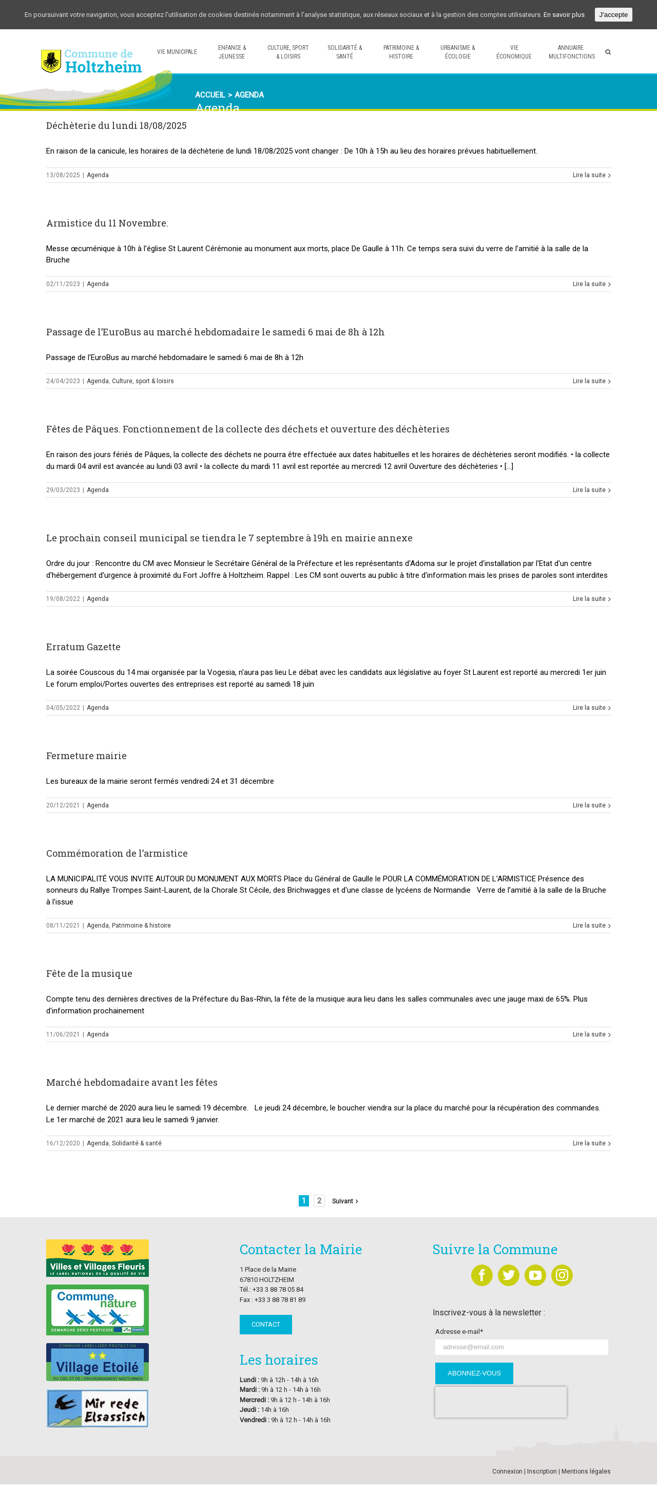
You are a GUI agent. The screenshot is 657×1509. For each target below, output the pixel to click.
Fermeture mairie (86, 755)
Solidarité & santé (137, 1143)
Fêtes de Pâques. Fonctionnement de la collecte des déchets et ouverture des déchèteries (248, 429)
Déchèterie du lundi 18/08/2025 (116, 125)
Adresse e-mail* (459, 1331)
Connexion (507, 1471)
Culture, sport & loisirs (143, 381)
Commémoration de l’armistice (117, 853)
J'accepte (614, 14)
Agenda (98, 175)
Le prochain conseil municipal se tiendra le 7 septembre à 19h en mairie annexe (229, 538)
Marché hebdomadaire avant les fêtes (132, 1082)
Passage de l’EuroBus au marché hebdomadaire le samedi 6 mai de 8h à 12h (215, 332)
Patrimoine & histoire (141, 925)
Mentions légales (586, 1471)
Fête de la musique (89, 973)
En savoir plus (564, 14)
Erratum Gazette (83, 646)
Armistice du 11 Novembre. (107, 223)
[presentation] (501, 1402)
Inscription (542, 1471)
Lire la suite (589, 175)
